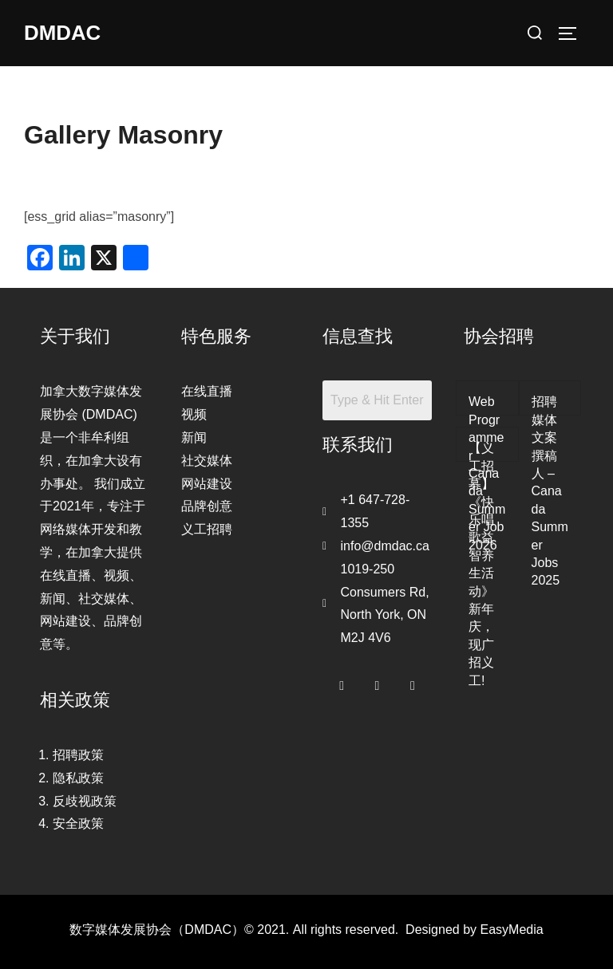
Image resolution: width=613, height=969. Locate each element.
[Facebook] (342, 682)
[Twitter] (378, 682)
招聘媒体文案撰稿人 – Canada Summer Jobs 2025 (550, 491)
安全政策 (78, 823)
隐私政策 (78, 778)
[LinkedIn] (413, 682)
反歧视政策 (85, 801)
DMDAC (62, 33)
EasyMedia (512, 929)
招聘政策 (78, 755)
